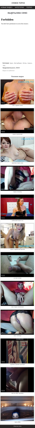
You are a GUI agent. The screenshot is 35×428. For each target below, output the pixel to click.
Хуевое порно (18, 3)
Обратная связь (17, 426)
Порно (29, 7)
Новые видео (6, 7)
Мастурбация (18, 63)
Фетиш (25, 63)
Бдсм (11, 63)
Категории (19, 7)
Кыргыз (30, 63)
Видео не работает (9, 70)
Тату (4, 65)
